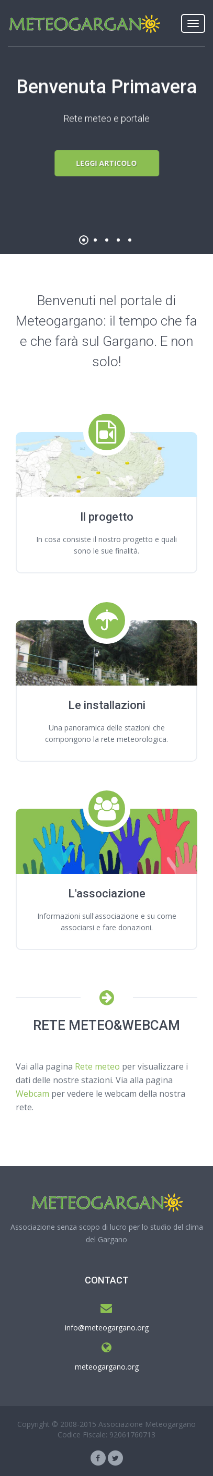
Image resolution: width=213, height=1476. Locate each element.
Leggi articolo (106, 163)
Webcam (32, 1093)
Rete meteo (97, 1066)
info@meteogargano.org (107, 1328)
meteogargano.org (107, 1367)
